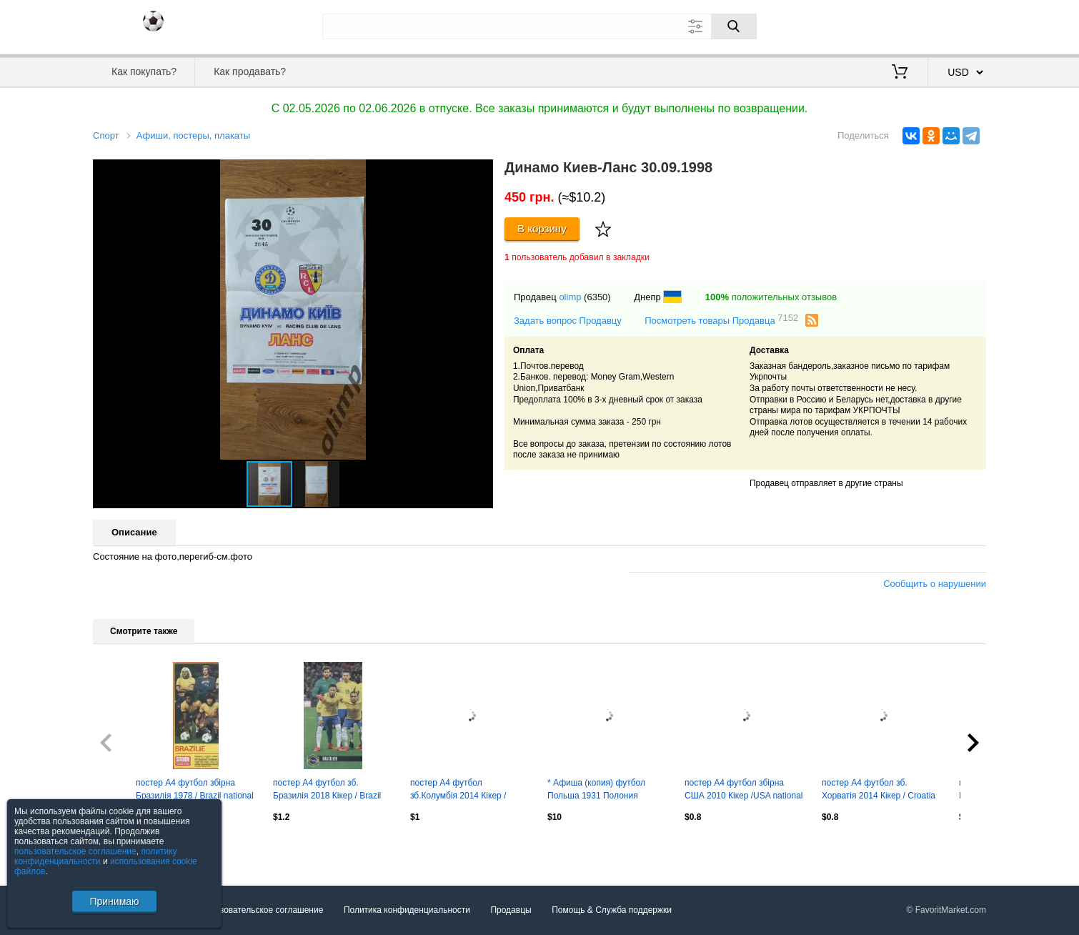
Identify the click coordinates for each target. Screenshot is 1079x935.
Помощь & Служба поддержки (612, 910)
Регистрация (957, 25)
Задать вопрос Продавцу (568, 320)
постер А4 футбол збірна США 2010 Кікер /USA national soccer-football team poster (743, 790)
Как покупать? (143, 71)
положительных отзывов (771, 297)
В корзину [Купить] (542, 228)
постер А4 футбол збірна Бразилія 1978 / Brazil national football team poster (195, 790)
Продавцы (510, 910)
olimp (570, 297)
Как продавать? (250, 71)
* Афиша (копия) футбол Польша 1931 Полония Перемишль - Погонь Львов (602, 790)
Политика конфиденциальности (407, 910)
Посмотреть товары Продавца (721, 320)
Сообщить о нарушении (934, 583)
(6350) (597, 297)
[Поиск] (734, 26)
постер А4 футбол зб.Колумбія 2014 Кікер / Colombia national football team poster (459, 790)
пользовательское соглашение (75, 851)
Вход (902, 25)
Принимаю (114, 901)
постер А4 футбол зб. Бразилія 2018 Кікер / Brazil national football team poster (327, 790)
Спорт (106, 135)
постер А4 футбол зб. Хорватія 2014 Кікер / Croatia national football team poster (878, 790)
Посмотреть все (124, 848)
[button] (480, 172)
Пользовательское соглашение (262, 910)
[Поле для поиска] (539, 26)
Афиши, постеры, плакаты (193, 135)
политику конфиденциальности (95, 856)
